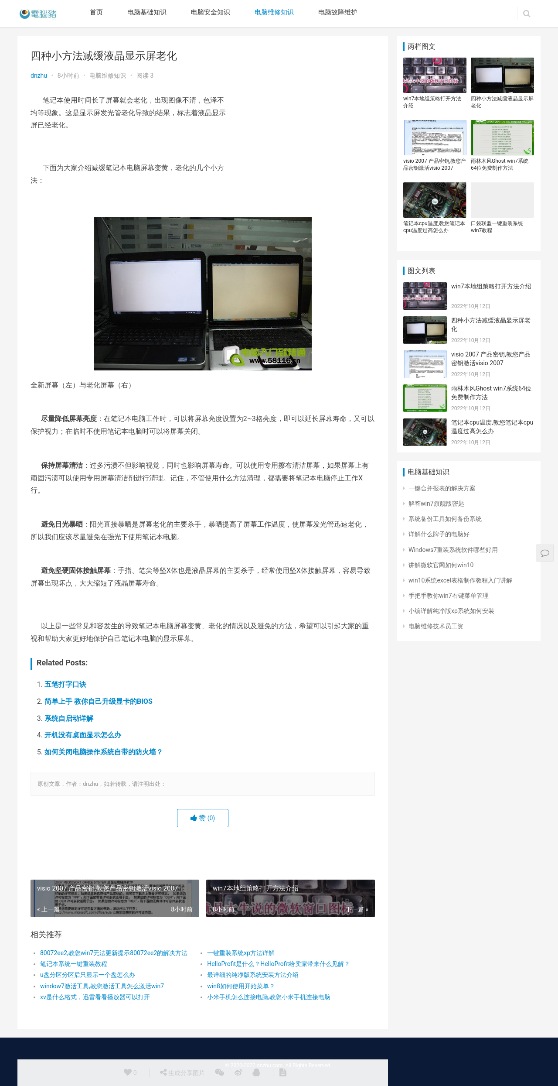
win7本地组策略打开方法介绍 (432, 102)
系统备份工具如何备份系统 (445, 518)
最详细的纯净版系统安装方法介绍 (253, 974)
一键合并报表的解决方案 (442, 488)
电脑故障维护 (337, 12)
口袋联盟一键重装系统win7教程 (497, 226)
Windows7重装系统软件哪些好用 (453, 549)
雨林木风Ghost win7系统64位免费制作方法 (499, 164)
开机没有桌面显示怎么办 (82, 735)
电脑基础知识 (147, 12)
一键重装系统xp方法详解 (241, 952)
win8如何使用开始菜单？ (241, 986)
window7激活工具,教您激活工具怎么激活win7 (102, 986)
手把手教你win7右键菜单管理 (448, 595)
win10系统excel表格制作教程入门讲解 (460, 580)
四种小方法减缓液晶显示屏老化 (502, 102)
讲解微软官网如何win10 (440, 565)
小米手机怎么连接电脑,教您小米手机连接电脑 (268, 997)
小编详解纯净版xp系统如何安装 (451, 610)
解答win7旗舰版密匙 (436, 503)
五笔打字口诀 (65, 684)
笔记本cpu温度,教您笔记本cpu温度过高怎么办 (434, 226)
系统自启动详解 (68, 718)
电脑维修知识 (274, 12)
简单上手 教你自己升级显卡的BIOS (98, 701)
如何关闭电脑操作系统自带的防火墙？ (103, 752)
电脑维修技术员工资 (435, 626)
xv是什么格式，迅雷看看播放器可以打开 (95, 997)
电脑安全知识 (210, 12)
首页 (96, 12)
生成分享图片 (182, 1072)
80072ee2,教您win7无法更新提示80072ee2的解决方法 (113, 952)
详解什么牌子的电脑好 (439, 534)
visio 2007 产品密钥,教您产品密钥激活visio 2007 (434, 164)
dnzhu (39, 75)
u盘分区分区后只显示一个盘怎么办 (87, 974)
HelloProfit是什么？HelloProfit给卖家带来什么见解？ (278, 963)
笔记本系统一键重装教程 (73, 963)
